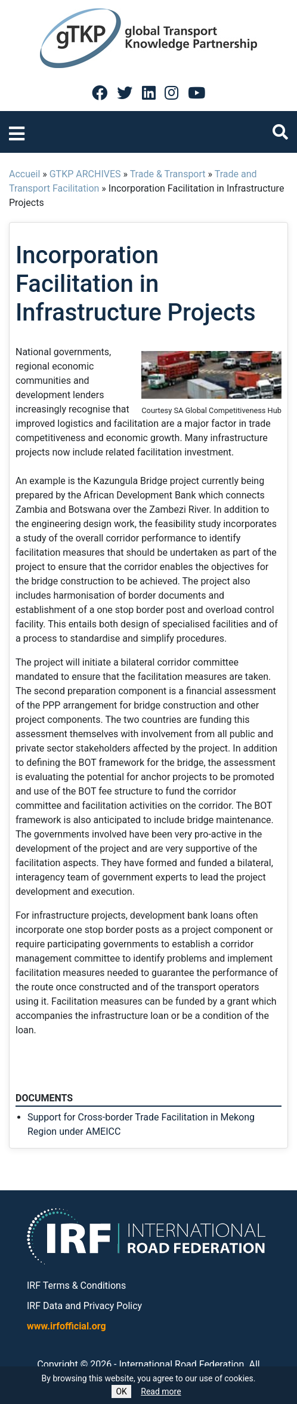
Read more (161, 1391)
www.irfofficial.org (66, 1326)
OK (121, 1391)
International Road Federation (182, 1364)
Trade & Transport (168, 174)
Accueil (24, 174)
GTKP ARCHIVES (85, 174)
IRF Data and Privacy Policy (84, 1305)
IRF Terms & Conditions (76, 1285)
